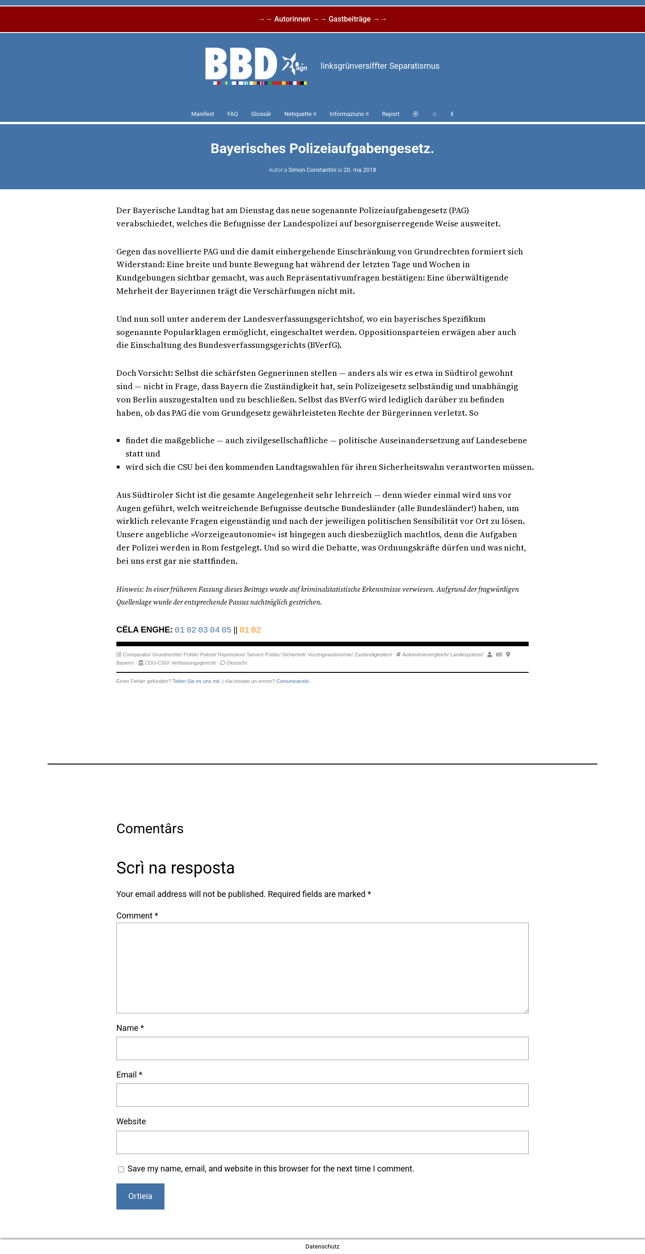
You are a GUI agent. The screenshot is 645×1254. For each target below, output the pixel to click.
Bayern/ (125, 663)
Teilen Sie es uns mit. (196, 681)
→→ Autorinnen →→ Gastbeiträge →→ (322, 19)
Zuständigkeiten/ (373, 654)
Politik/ (191, 654)
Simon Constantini (312, 169)
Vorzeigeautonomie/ (330, 654)
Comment (137, 915)
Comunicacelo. (293, 681)
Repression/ (232, 654)
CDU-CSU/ (157, 663)
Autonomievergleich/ (425, 654)
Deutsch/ (237, 663)
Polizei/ (208, 654)
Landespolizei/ (466, 654)
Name (130, 1028)
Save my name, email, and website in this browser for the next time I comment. (271, 1168)
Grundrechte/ (167, 654)
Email (129, 1074)
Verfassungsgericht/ (193, 663)
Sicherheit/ (294, 654)
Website (131, 1121)
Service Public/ (264, 654)
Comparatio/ (137, 654)
